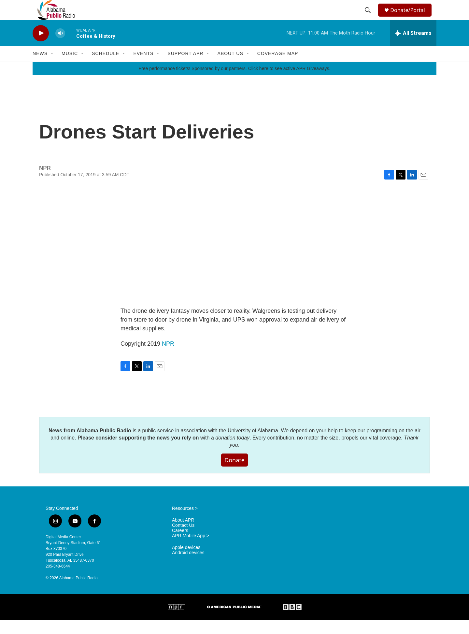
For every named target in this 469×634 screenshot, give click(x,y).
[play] (41, 47)
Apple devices (186, 561)
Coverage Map (277, 67)
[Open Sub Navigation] (52, 67)
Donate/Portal (410, 17)
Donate (234, 474)
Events (143, 67)
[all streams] (413, 47)
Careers (180, 544)
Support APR (185, 67)
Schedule (105, 67)
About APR (183, 534)
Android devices (188, 566)
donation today (232, 451)
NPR (168, 357)
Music (70, 67)
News (40, 67)
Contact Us (183, 539)
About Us (230, 67)
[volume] (60, 47)
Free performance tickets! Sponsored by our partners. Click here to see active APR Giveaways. (234, 82)
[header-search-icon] (368, 17)
